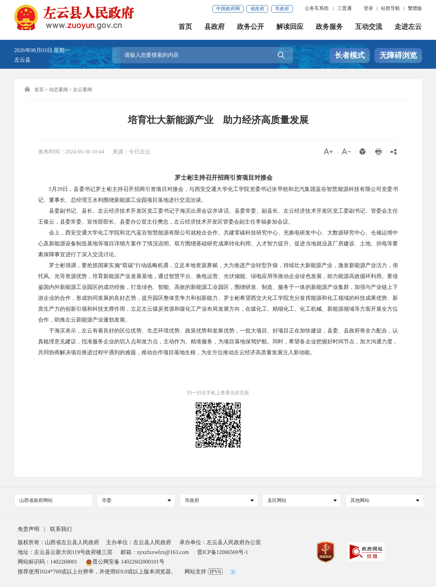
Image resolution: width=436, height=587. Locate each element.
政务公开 (250, 27)
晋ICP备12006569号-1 (222, 552)
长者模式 (350, 55)
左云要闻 (82, 89)
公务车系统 (317, 8)
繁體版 (415, 8)
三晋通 (344, 8)
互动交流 (369, 27)
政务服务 (329, 27)
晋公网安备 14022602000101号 (125, 562)
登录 (368, 8)
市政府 (282, 8)
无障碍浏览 (398, 55)
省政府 (257, 8)
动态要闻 (58, 89)
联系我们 (61, 529)
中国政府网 (228, 8)
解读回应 (290, 27)
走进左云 (408, 27)
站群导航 (390, 8)
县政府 (215, 27)
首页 (185, 27)
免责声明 (28, 529)
